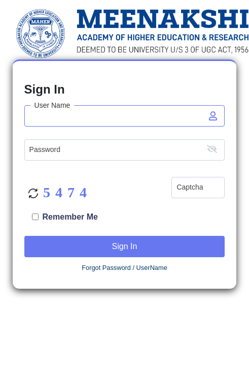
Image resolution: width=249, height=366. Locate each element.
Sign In (124, 246)
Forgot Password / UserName (124, 267)
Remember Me (70, 216)
